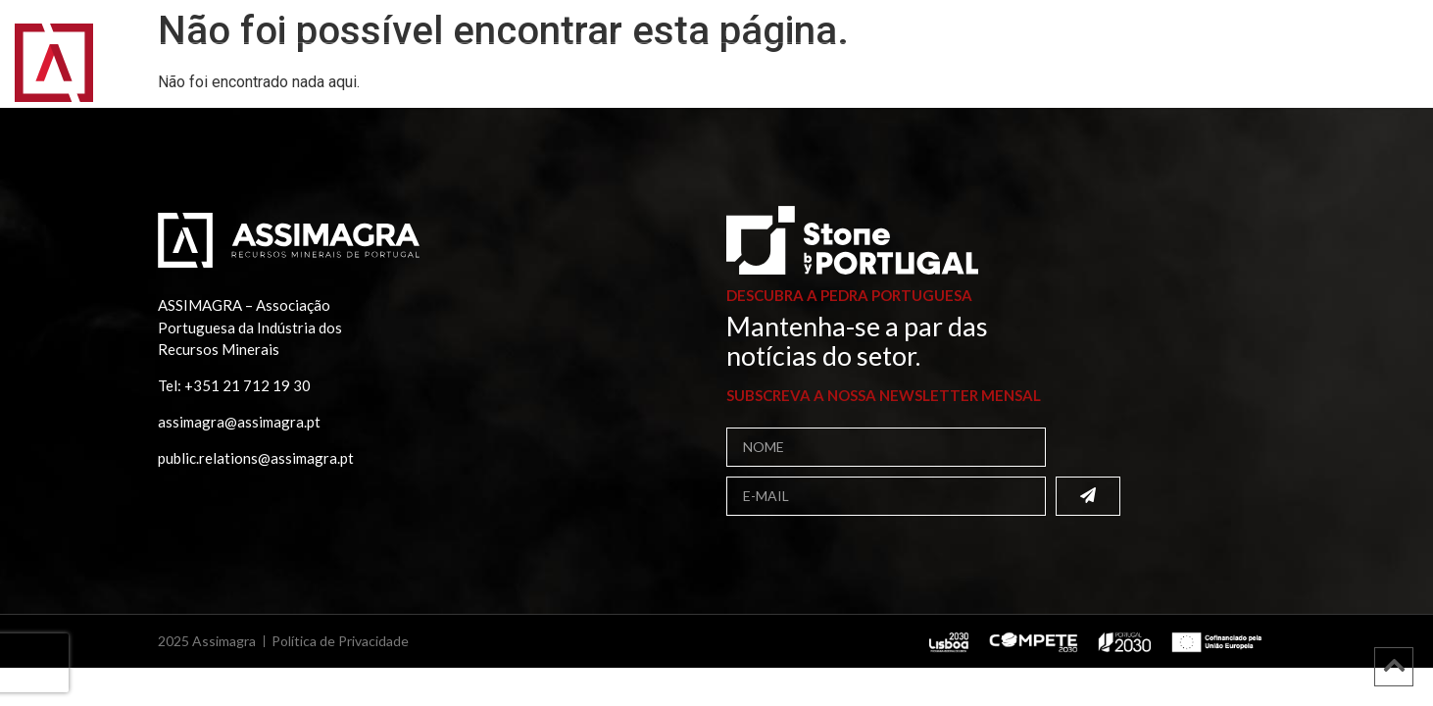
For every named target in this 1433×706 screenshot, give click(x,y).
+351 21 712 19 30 (247, 385)
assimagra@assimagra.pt (239, 421)
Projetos (626, 73)
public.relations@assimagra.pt (256, 458)
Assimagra (245, 73)
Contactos (886, 73)
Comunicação (752, 73)
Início (149, 73)
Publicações (506, 73)
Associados (371, 73)
